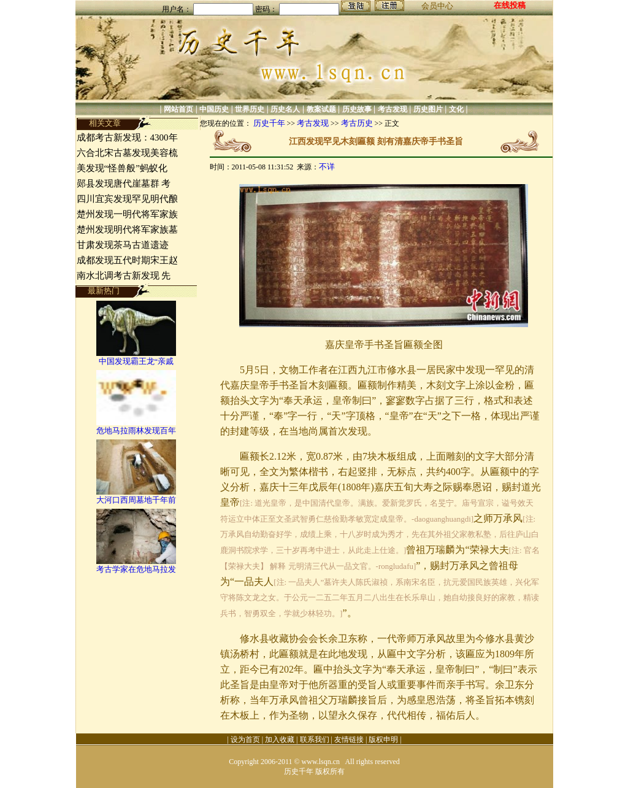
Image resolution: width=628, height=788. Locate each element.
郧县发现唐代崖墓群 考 (124, 183)
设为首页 (245, 739)
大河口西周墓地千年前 (136, 499)
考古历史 (357, 123)
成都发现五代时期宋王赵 (127, 260)
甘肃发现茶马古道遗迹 (124, 245)
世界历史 (249, 109)
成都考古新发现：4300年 (127, 137)
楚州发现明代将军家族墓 (127, 229)
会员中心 (437, 5)
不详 (327, 166)
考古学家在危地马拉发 (136, 569)
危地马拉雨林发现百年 (136, 430)
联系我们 (314, 739)
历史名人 (285, 109)
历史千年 (269, 123)
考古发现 (392, 109)
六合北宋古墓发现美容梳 (127, 153)
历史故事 (357, 109)
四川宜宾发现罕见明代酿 (127, 199)
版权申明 (383, 739)
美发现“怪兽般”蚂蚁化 (122, 168)
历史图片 (428, 109)
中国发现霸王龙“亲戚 (136, 361)
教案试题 (321, 109)
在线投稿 (510, 5)
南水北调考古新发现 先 (124, 275)
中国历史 (214, 109)
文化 (456, 109)
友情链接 (349, 739)
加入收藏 (279, 739)
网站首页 (178, 109)
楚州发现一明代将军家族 (127, 214)
